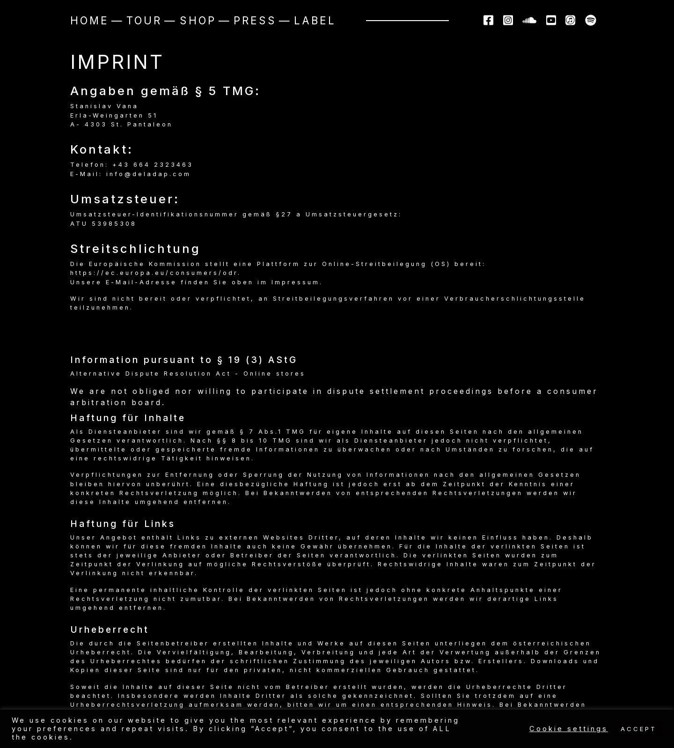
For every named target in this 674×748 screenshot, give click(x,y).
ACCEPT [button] (639, 729)
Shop (198, 20)
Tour (144, 20)
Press (255, 20)
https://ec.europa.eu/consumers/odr (154, 272)
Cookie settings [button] (568, 729)
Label (315, 20)
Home (89, 20)
